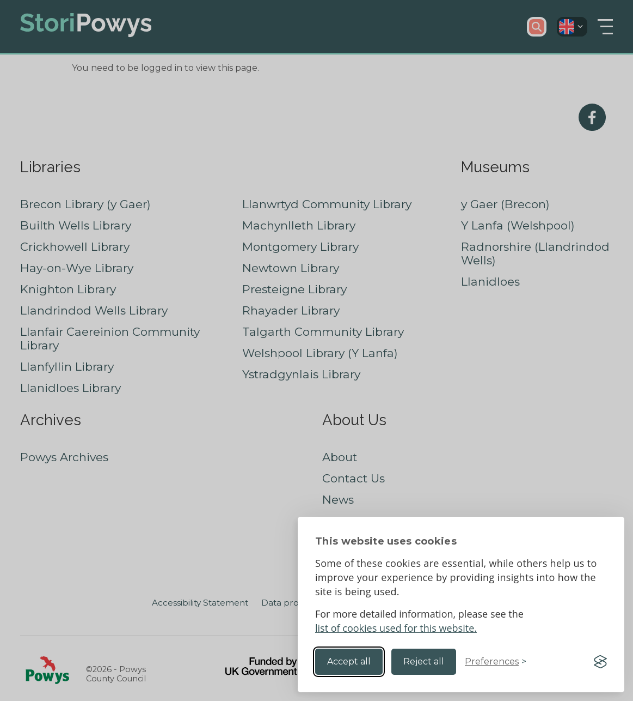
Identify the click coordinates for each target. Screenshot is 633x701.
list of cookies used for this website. (396, 627)
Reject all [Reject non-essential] (423, 661)
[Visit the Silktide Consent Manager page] (600, 661)
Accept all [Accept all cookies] (349, 661)
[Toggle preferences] (495, 662)
